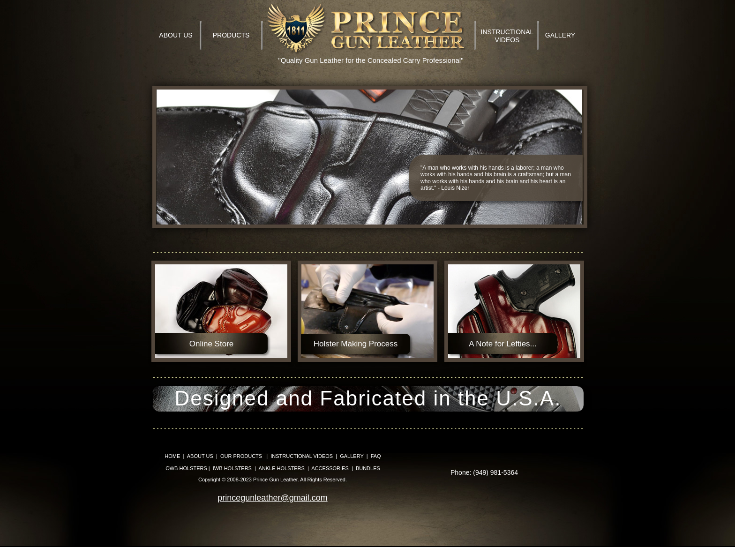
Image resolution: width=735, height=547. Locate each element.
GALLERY (351, 456)
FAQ (376, 456)
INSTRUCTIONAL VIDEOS (301, 456)
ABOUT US (200, 456)
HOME (172, 456)
